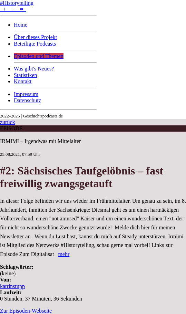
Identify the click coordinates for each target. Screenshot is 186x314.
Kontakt (23, 81)
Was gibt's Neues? (34, 69)
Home (20, 25)
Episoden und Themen (38, 56)
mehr (63, 254)
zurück (7, 122)
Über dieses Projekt (35, 37)
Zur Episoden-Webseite (26, 311)
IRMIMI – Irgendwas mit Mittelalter (40, 141)
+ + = (13, 9)
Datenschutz (27, 100)
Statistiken (25, 75)
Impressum (26, 94)
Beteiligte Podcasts (35, 44)
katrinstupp (12, 286)
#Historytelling (16, 3)
